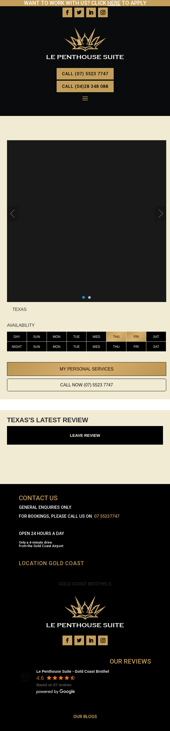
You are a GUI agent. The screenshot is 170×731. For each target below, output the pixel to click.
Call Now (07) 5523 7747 (86, 385)
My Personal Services (87, 369)
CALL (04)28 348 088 (85, 86)
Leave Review (85, 435)
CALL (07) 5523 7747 (85, 73)
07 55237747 (106, 516)
